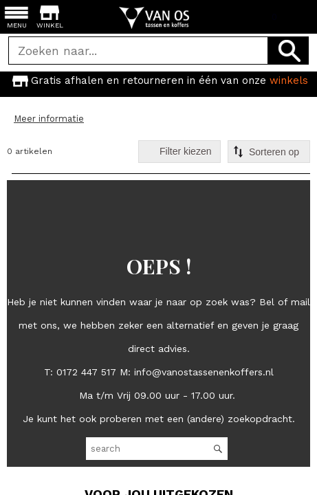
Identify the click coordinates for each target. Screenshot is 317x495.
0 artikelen (29, 151)
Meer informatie (49, 118)
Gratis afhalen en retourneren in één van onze (159, 80)
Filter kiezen (185, 151)
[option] (158, 80)
